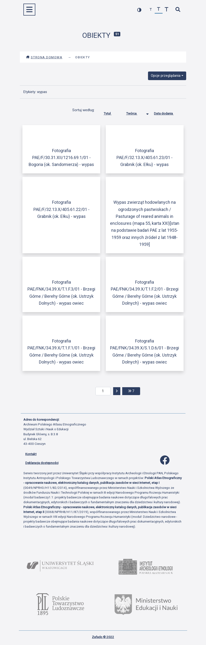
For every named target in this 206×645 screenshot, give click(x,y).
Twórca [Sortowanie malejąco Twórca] (135, 112)
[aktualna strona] (103, 391)
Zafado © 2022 (103, 637)
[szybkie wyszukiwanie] (178, 10)
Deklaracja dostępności (41, 463)
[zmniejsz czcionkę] (151, 10)
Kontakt (31, 454)
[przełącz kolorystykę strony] (139, 10)
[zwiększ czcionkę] (166, 10)
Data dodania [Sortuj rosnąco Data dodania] (167, 112)
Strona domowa (44, 57)
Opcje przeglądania (165, 75)
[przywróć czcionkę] (159, 10)
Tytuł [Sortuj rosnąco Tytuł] (111, 112)
